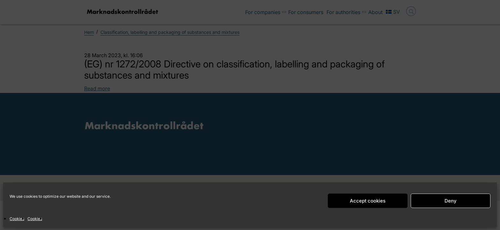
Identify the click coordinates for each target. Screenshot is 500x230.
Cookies (17, 218)
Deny (451, 201)
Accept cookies (368, 201)
